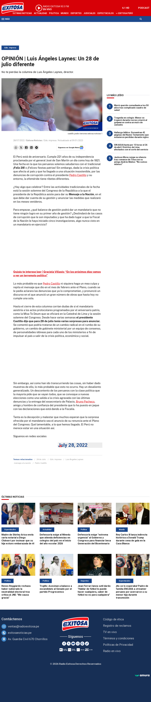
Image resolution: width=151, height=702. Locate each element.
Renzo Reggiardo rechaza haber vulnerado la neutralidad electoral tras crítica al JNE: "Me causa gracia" (16, 592)
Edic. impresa (50, 140)
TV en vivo (110, 632)
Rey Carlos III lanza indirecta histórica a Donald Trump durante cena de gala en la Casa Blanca (131, 539)
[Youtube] (73, 644)
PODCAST (144, 7)
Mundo (65, 13)
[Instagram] (78, 644)
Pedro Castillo (78, 175)
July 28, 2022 (73, 445)
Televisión (18, 25)
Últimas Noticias (22, 13)
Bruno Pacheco (85, 401)
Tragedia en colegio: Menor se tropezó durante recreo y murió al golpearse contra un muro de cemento (130, 121)
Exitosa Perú (125, 13)
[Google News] (82, 644)
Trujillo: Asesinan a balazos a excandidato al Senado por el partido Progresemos (56, 589)
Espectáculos (105, 13)
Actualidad (40, 13)
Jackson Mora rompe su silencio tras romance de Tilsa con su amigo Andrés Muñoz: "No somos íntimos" (130, 160)
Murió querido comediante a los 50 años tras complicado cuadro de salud (131, 107)
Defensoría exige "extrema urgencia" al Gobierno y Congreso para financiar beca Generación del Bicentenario (94, 539)
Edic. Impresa (10, 48)
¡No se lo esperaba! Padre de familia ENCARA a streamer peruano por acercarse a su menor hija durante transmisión (132, 592)
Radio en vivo (112, 651)
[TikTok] (87, 644)
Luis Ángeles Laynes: (75, 459)
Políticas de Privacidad (118, 644)
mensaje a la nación (22, 463)
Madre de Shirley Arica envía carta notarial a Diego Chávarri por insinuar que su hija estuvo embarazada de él (17, 539)
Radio (30, 25)
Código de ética (113, 619)
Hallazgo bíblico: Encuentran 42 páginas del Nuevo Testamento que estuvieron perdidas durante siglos (131, 134)
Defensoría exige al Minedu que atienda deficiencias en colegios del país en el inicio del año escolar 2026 (55, 539)
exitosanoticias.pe (20, 633)
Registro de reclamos (117, 625)
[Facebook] (64, 644)
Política (54, 13)
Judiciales (89, 13)
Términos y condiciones (118, 638)
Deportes (76, 13)
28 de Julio (41, 459)
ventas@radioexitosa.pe (23, 626)
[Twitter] (69, 644)
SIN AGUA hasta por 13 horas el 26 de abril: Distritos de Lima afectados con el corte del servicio (131, 147)
